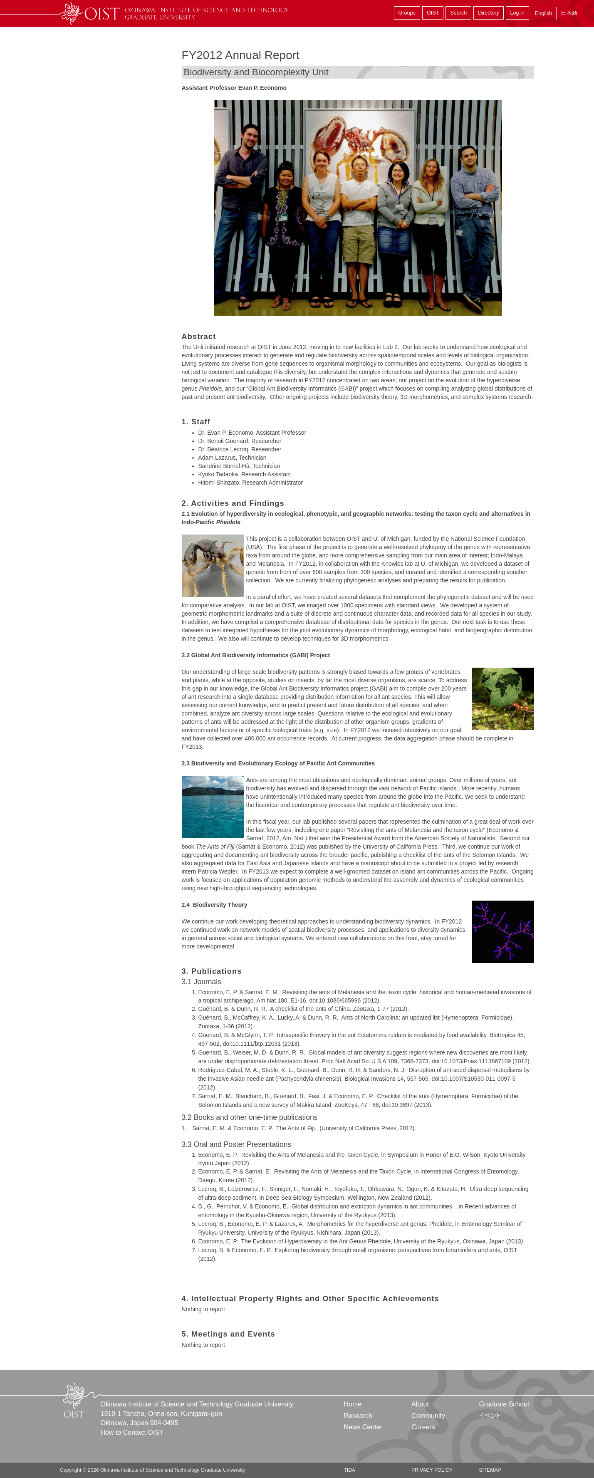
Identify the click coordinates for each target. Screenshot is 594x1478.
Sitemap (490, 1470)
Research (358, 1415)
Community (428, 1415)
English (543, 13)
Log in (517, 13)
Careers (423, 1427)
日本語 (569, 13)
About (420, 1404)
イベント (490, 1415)
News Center (363, 1427)
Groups (407, 13)
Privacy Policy (432, 1470)
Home (353, 1404)
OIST (433, 13)
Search (458, 13)
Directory (488, 13)
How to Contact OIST (132, 1432)
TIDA (349, 1470)
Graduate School (504, 1404)
